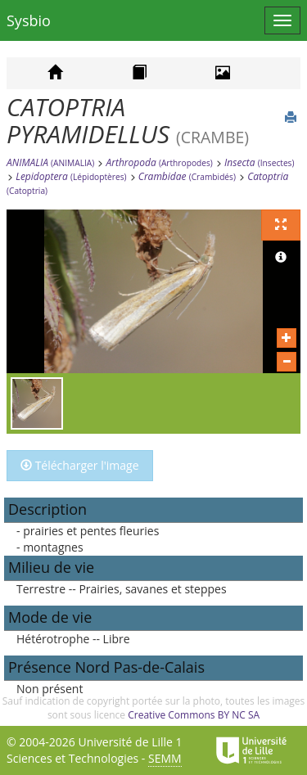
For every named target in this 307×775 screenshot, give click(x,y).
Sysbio (29, 20)
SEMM (165, 758)
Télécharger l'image (79, 465)
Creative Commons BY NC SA (194, 715)
